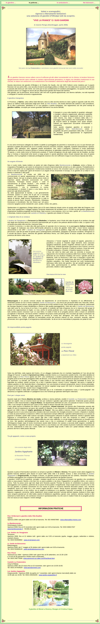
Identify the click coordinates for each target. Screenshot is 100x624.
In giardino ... (11, 3)
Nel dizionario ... (89, 3)
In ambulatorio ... (63, 3)
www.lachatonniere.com (32, 567)
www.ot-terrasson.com (32, 540)
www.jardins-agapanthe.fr (48, 575)
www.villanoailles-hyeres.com (70, 520)
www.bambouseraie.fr (15, 529)
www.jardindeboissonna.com (33, 549)
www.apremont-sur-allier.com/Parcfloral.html (39, 558)
